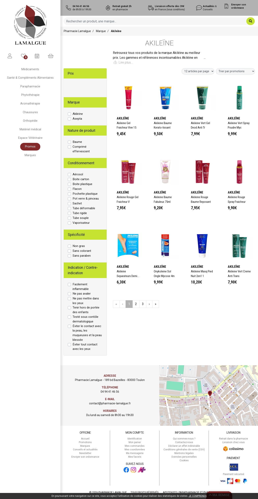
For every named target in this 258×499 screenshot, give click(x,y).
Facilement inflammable (81, 286)
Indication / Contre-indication (83, 270)
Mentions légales (184, 453)
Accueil (85, 438)
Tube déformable (84, 208)
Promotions (85, 442)
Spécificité (76, 235)
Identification (134, 438)
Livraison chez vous (233, 442)
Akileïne (78, 114)
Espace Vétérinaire (30, 138)
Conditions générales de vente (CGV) (184, 449)
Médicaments (30, 69)
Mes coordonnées (135, 449)
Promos (30, 146)
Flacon (77, 189)
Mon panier (135, 442)
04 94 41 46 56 (110, 391)
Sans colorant (82, 251)
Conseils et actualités (85, 449)
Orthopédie (30, 120)
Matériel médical (30, 129)
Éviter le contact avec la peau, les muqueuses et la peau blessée (87, 333)
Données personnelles (184, 456)
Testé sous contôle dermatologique (85, 319)
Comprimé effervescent (81, 149)
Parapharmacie (30, 86)
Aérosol (78, 174)
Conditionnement (81, 163)
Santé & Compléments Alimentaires (30, 78)
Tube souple (81, 218)
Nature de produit (81, 131)
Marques (30, 155)
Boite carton (81, 179)
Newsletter (85, 453)
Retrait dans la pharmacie (233, 438)
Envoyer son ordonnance (85, 456)
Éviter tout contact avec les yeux (85, 347)
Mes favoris (134, 456)
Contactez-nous (184, 442)
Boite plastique (82, 184)
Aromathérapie (30, 103)
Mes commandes (135, 446)
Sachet (77, 203)
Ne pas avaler (82, 293)
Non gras (79, 246)
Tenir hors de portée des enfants (86, 310)
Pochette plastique (85, 194)
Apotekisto (196, 492)
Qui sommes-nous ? (184, 438)
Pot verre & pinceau (86, 198)
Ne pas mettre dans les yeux (86, 301)
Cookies (184, 460)
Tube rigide (80, 213)
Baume (77, 142)
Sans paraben (82, 255)
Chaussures (30, 112)
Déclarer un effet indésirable (184, 446)
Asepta (77, 118)
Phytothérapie (30, 95)
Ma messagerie (135, 453)
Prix (71, 73)
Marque (101, 31)
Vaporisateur (81, 223)
